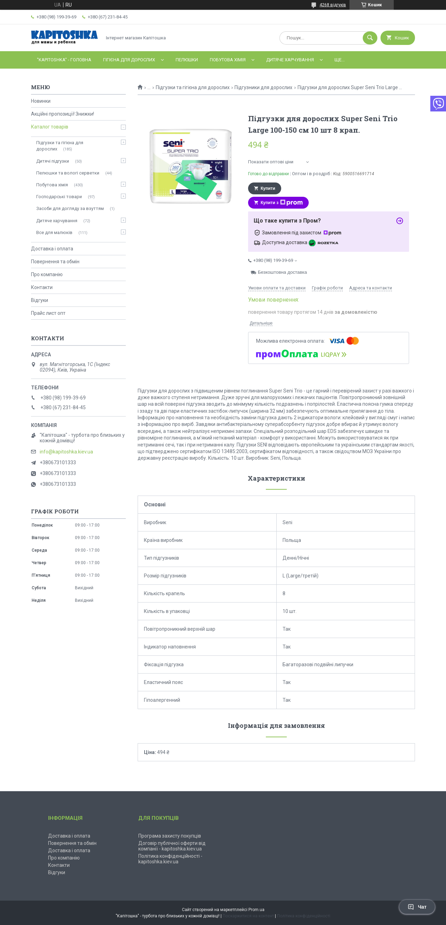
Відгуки (39, 300)
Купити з (282, 203)
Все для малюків (54, 232)
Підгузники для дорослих (263, 87)
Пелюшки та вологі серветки (67, 173)
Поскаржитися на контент (248, 916)
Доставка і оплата (52, 248)
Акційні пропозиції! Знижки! (62, 114)
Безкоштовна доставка (282, 272)
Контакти (42, 287)
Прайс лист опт (48, 313)
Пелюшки (187, 59)
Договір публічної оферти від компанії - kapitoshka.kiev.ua (172, 846)
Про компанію (47, 274)
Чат (417, 907)
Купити (268, 188)
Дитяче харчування (290, 59)
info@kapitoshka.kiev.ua (66, 451)
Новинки (41, 101)
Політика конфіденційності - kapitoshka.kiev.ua (170, 858)
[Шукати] (370, 38)
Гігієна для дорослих (129, 59)
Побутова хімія (228, 59)
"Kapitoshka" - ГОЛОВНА (64, 59)
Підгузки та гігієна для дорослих (193, 87)
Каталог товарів (49, 127)
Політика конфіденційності (303, 916)
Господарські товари (59, 196)
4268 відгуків (333, 4)
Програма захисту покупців (169, 836)
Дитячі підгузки (52, 161)
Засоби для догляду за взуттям (70, 208)
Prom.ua (256, 909)
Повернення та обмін (55, 261)
